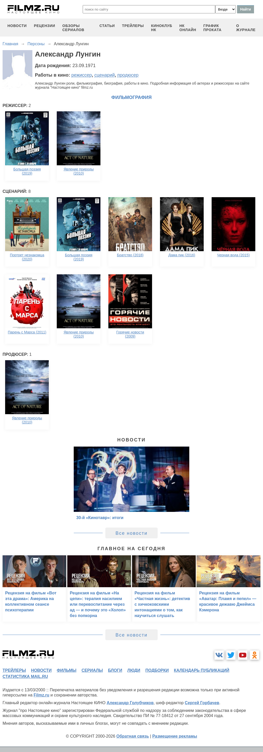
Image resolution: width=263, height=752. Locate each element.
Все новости (132, 533)
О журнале (246, 28)
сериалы (92, 670)
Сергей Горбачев (202, 703)
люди (133, 670)
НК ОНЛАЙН (188, 28)
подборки (157, 670)
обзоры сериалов (73, 28)
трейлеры (133, 26)
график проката (212, 28)
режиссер (81, 75)
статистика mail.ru (25, 676)
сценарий (105, 75)
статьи (107, 26)
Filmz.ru (41, 695)
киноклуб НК (161, 28)
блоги (115, 670)
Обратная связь (132, 736)
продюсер (127, 75)
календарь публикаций (201, 670)
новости (17, 26)
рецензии (44, 26)
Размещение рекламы (174, 736)
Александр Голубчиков (130, 703)
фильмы (66, 670)
